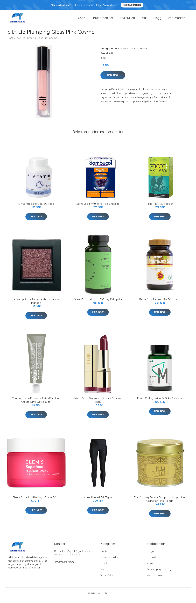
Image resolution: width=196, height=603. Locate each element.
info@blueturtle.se (64, 566)
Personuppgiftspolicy (159, 573)
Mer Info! (113, 79)
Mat (144, 20)
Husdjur (104, 567)
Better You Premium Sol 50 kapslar (160, 303)
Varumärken (176, 20)
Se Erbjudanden (132, 5)
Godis (81, 20)
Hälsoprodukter (102, 20)
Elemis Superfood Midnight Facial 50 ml (36, 501)
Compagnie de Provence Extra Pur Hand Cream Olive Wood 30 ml (36, 404)
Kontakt (151, 561)
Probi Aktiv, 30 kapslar (160, 208)
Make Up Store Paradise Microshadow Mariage (36, 305)
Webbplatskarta (156, 579)
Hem (10, 42)
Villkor (150, 567)
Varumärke (106, 579)
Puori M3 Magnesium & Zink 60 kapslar (160, 402)
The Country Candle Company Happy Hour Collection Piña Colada (160, 503)
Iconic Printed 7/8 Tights (98, 501)
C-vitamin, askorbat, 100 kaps (36, 208)
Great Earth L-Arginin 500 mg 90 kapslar (98, 303)
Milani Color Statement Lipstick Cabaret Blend (98, 404)
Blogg (157, 20)
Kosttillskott (127, 20)
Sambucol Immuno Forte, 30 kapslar (98, 208)
